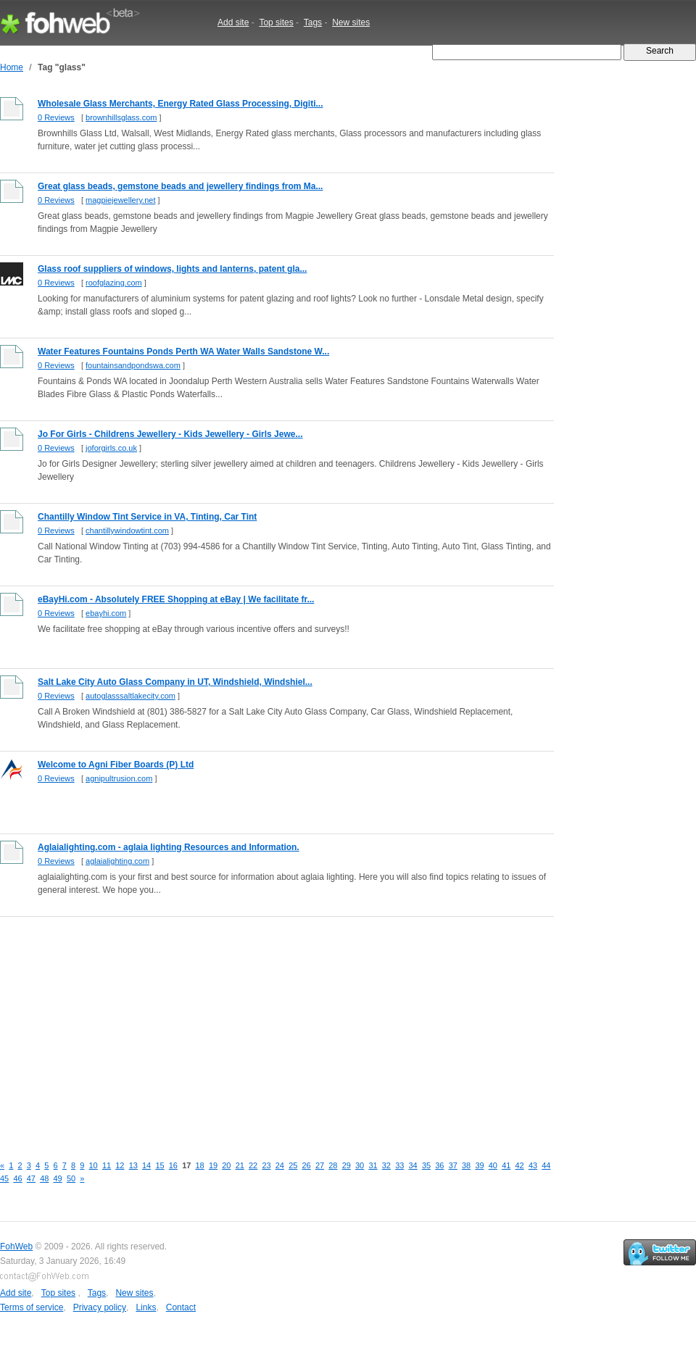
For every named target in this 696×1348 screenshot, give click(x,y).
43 (533, 1165)
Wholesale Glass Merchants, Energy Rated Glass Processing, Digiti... (180, 104)
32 (386, 1165)
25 (293, 1165)
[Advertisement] (244, 1027)
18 (200, 1165)
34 (413, 1165)
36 (439, 1165)
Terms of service (31, 1307)
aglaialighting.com (117, 861)
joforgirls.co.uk (111, 448)
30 (359, 1165)
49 (58, 1178)
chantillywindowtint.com (127, 530)
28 (332, 1165)
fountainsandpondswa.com (133, 365)
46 (17, 1178)
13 (133, 1165)
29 (346, 1165)
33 (399, 1165)
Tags (313, 22)
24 (280, 1165)
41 (506, 1165)
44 (546, 1165)
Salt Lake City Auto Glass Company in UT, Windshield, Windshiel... (175, 682)
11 (106, 1165)
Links (146, 1307)
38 (466, 1165)
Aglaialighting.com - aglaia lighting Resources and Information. (168, 847)
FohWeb (16, 1246)
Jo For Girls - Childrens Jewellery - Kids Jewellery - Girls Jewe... (170, 434)
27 (319, 1165)
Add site (233, 22)
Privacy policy (99, 1307)
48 (44, 1178)
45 (4, 1178)
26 (306, 1165)
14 (146, 1165)
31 (372, 1165)
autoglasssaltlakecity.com (130, 695)
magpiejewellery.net (120, 200)
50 (71, 1178)
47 (31, 1178)
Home (11, 67)
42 (519, 1165)
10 (93, 1165)
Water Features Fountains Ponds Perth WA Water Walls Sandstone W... (183, 351)
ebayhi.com (106, 613)
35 (426, 1165)
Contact (181, 1307)
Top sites (276, 22)
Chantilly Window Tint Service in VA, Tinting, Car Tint (147, 517)
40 (493, 1165)
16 (173, 1165)
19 (213, 1165)
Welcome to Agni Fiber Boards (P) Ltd (116, 765)
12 (119, 1165)
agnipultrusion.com (119, 778)
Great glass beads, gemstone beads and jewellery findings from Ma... (180, 186)
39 (479, 1165)
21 (240, 1165)
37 (453, 1165)
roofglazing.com (114, 282)
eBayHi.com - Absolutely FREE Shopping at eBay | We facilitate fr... (176, 599)
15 (159, 1165)
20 (226, 1165)
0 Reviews (56, 117)
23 (266, 1165)
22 (253, 1165)
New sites (351, 22)
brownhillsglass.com (121, 117)
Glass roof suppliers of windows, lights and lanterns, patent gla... (172, 269)
